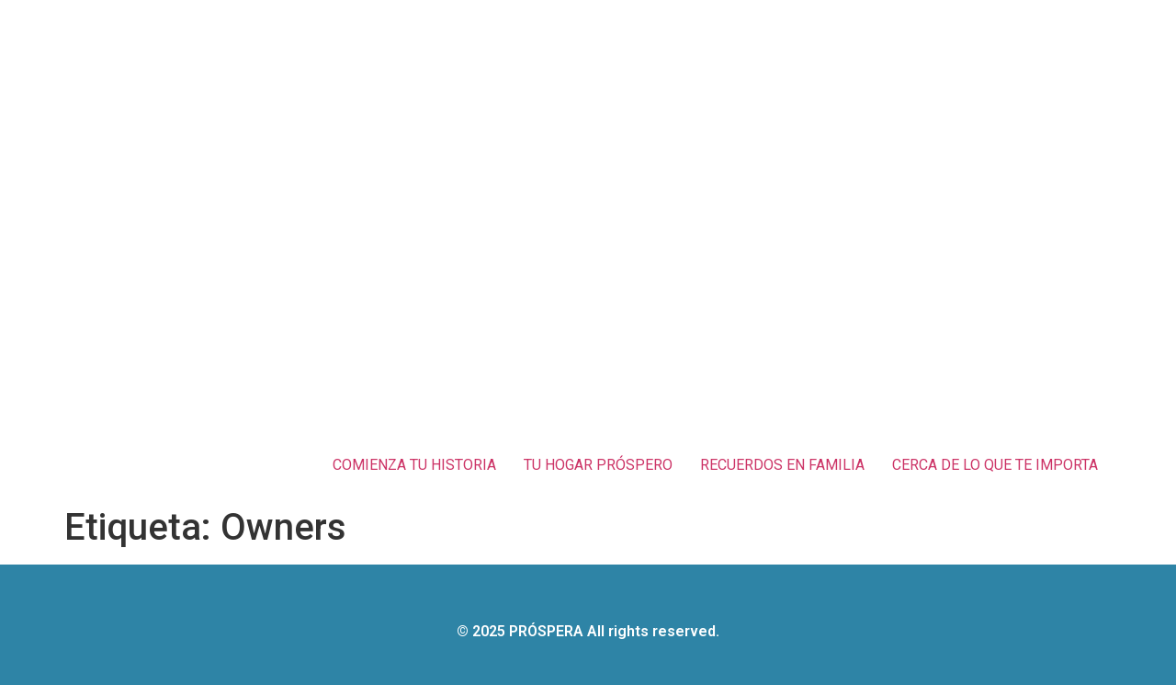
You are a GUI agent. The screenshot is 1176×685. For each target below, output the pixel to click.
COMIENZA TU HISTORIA (414, 465)
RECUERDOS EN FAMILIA (782, 465)
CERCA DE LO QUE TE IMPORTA (995, 465)
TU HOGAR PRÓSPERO (598, 465)
